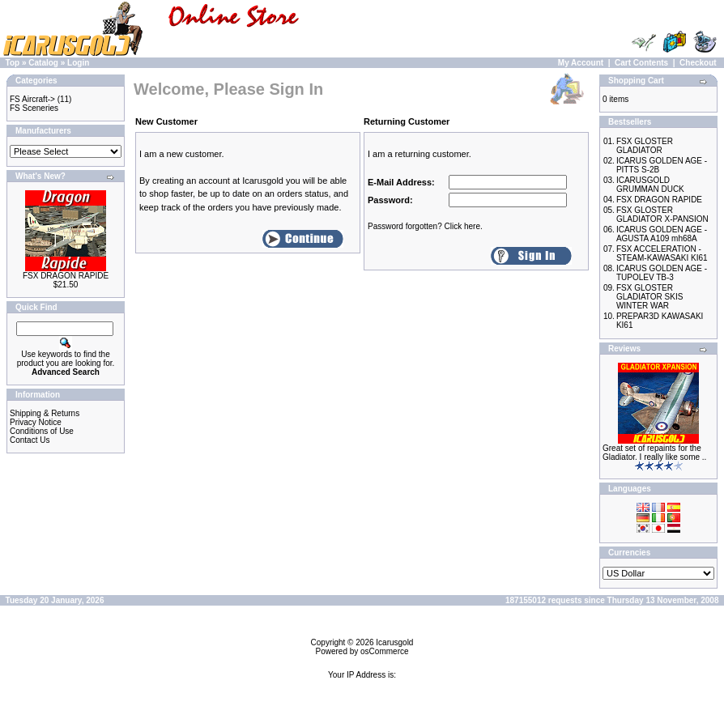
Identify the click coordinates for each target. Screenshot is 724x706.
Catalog (43, 62)
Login (78, 62)
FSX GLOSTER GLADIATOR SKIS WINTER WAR (649, 296)
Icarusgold (394, 642)
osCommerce (384, 651)
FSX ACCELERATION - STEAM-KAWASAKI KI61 (662, 253)
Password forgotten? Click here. (425, 226)
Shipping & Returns (44, 413)
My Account (580, 62)
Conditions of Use (42, 431)
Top (13, 62)
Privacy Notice (36, 422)
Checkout (698, 62)
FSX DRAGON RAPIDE (66, 275)
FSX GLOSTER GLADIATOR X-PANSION (662, 214)
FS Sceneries (34, 108)
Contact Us (29, 440)
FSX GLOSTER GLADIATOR (644, 146)
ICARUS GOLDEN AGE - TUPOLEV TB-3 (661, 273)
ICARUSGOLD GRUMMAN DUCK (650, 185)
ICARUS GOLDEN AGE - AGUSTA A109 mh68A (661, 234)
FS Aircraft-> (32, 99)
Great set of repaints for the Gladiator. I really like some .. (654, 452)
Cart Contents (641, 62)
